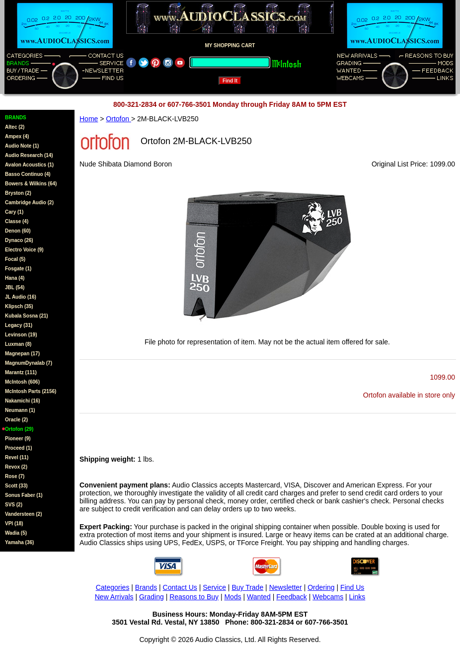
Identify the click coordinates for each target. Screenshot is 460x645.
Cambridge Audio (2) (29, 202)
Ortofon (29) (19, 429)
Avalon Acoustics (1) (29, 164)
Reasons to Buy (194, 597)
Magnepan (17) (22, 353)
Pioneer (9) (18, 438)
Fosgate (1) (18, 268)
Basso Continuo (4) (28, 174)
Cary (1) (14, 212)
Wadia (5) (16, 533)
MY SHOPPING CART (230, 45)
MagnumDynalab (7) (28, 363)
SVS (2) (13, 504)
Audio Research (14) (29, 155)
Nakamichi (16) (22, 400)
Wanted (259, 597)
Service (214, 587)
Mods (232, 597)
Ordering (320, 587)
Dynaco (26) (19, 240)
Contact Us (180, 587)
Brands (146, 587)
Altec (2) (14, 127)
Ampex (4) (17, 136)
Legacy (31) (18, 325)
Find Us (352, 587)
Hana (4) (14, 278)
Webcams (327, 597)
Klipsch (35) (19, 306)
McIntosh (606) (22, 382)
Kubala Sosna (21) (26, 316)
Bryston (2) (18, 193)
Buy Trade (247, 587)
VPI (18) (14, 523)
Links (357, 597)
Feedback (291, 597)
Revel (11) (16, 457)
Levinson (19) (21, 334)
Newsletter (285, 587)
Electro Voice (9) (24, 249)
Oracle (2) (16, 419)
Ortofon (118, 119)
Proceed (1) (18, 448)
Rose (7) (14, 476)
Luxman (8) (18, 344)
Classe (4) (16, 221)
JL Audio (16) (20, 297)
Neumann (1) (20, 410)
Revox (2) (16, 467)
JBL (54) (14, 287)
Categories (113, 587)
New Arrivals (114, 597)
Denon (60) (18, 231)
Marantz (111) (21, 372)
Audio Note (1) (22, 146)
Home (88, 119)
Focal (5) (15, 259)
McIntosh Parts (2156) (30, 391)
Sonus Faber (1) (24, 495)
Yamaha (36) (19, 542)
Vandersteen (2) (23, 514)
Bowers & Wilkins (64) (31, 183)
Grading (151, 597)
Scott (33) (16, 485)
